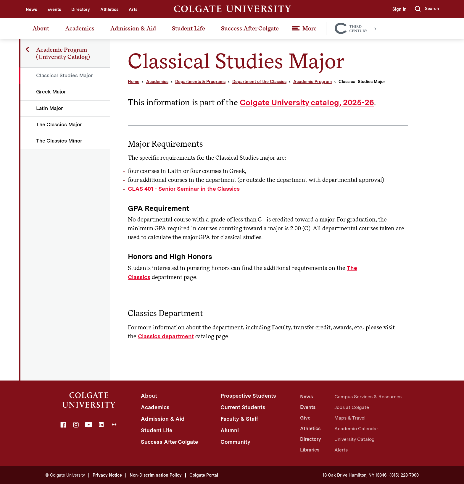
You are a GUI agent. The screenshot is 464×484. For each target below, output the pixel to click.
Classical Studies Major (64, 75)
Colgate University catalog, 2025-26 (307, 102)
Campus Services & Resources (368, 396)
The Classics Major (59, 124)
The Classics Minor (59, 141)
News (31, 9)
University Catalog (354, 439)
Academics (79, 28)
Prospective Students (248, 396)
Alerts (341, 450)
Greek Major (51, 92)
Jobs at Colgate (351, 407)
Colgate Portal (203, 475)
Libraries (309, 450)
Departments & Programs (200, 81)
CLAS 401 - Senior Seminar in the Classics (184, 188)
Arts (133, 9)
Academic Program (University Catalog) (63, 53)
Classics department (166, 336)
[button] (427, 9)
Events (54, 9)
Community (235, 442)
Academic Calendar (356, 428)
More (309, 28)
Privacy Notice (107, 475)
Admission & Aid (133, 28)
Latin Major (49, 108)
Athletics (109, 9)
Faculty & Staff (239, 419)
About (41, 28)
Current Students (242, 407)
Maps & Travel (349, 418)
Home (133, 81)
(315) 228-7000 (404, 475)
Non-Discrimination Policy (156, 475)
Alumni (229, 430)
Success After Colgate (250, 28)
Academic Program (312, 81)
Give (305, 418)
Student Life (188, 28)
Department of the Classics (259, 81)
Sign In (399, 9)
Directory (80, 9)
